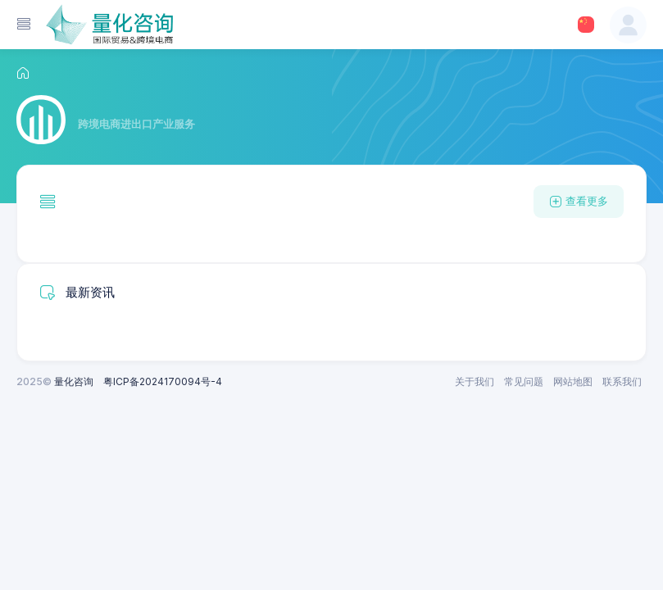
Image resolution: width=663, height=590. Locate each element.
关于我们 (474, 381)
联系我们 (622, 381)
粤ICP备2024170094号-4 (162, 381)
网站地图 (573, 381)
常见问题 (523, 381)
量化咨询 (73, 381)
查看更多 (578, 201)
